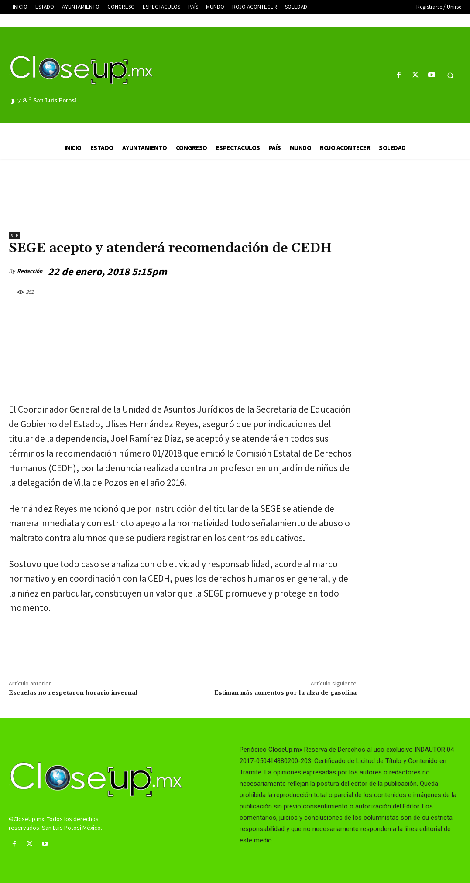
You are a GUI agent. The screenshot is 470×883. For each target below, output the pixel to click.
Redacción (29, 271)
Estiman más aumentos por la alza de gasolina (285, 693)
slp (14, 235)
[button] (450, 75)
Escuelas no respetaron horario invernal (73, 693)
